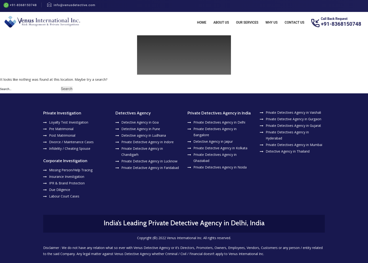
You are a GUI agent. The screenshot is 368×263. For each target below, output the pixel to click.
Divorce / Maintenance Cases (71, 142)
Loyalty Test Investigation (68, 122)
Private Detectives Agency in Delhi (219, 122)
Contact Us (294, 22)
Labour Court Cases (64, 196)
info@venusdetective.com (74, 5)
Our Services (247, 22)
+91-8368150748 (23, 5)
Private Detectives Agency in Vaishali (293, 112)
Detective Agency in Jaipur (213, 141)
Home (202, 22)
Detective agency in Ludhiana (143, 135)
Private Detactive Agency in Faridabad (150, 167)
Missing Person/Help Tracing (70, 170)
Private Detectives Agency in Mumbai (294, 144)
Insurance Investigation (66, 176)
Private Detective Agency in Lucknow (149, 161)
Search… (6, 89)
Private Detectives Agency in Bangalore (215, 132)
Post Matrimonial (62, 135)
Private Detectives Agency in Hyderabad (287, 135)
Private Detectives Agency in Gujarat (293, 125)
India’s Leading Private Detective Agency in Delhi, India (184, 223)
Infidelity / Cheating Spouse (69, 148)
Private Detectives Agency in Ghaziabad (215, 157)
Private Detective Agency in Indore (147, 142)
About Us (221, 22)
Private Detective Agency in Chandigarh (142, 151)
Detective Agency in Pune (140, 129)
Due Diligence (59, 189)
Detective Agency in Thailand (288, 151)
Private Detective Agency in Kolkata (220, 148)
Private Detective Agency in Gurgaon (293, 119)
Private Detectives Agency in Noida (220, 167)
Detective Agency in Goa (140, 122)
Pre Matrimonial (61, 129)
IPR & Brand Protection (67, 183)
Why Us (271, 22)
